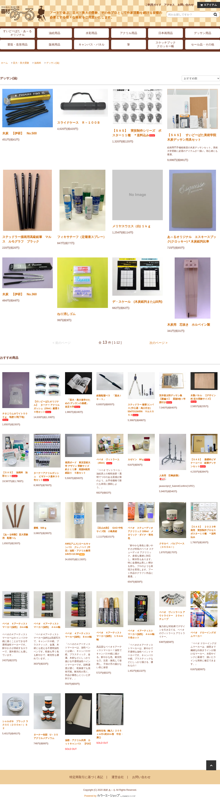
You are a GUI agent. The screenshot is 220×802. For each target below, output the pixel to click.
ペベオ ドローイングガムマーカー (203, 634)
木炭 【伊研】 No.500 (19, 133)
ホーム (4, 63)
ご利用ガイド (153, 4)
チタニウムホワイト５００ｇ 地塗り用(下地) (15, 416)
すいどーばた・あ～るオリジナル (17, 32)
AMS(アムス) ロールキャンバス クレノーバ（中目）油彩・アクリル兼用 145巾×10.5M (78, 548)
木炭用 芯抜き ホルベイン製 (188, 324)
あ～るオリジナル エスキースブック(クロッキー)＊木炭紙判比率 (191, 239)
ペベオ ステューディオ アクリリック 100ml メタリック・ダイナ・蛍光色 (140, 533)
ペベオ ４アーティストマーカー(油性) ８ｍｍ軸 (78, 635)
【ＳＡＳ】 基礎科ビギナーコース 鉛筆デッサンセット (203, 463)
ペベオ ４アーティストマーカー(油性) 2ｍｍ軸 (15, 625)
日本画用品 (165, 33)
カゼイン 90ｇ (139, 459)
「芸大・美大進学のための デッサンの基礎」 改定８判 (78, 403)
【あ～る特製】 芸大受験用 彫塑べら (15, 536)
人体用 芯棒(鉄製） (170, 477)
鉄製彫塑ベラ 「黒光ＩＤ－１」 (109, 397)
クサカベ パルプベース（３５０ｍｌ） (171, 545)
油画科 (37, 63)
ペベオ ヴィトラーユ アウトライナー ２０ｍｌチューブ (172, 615)
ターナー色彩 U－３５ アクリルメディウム (47, 736)
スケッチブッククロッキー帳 (166, 44)
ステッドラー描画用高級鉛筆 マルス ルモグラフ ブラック (26, 239)
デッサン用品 (202, 33)
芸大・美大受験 (21, 63)
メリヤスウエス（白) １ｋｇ (131, 226)
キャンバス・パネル (91, 44)
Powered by (110, 796)
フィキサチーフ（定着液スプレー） (81, 237)
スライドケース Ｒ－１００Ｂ (78, 122)
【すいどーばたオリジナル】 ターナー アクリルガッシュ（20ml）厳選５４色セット (46, 406)
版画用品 (54, 44)
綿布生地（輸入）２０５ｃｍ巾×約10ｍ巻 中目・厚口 (109, 734)
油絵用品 (54, 33)
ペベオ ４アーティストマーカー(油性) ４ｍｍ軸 (47, 625)
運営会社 (118, 777)
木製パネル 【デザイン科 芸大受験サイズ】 (203, 398)
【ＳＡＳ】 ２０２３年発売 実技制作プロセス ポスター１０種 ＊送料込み (204, 531)
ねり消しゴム (66, 314)
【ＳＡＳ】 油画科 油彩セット (15, 474)
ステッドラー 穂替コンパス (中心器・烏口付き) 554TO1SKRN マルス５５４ (141, 409)
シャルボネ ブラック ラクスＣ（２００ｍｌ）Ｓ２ (15, 725)
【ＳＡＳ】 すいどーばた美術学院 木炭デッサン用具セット (192, 137)
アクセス (169, 4)
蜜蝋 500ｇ (40, 528)
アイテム (208, 4)
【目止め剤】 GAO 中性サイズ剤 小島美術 (109, 530)
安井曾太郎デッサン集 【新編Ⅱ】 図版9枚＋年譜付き (172, 399)
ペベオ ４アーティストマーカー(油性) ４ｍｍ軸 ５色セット (141, 634)
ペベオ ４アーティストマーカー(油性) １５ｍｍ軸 (109, 636)
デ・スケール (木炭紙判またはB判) (137, 301)
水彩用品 (91, 33)
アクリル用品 (128, 33)
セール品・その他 (202, 44)
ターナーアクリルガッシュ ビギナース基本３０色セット (46, 476)
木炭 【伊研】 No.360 (19, 294)
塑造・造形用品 (17, 44)
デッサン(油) (52, 63)
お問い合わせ (186, 4)
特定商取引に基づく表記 (86, 777)
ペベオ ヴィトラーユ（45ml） (107, 461)
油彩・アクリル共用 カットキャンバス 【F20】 (78, 742)
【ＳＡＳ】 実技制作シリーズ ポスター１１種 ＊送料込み (136, 133)
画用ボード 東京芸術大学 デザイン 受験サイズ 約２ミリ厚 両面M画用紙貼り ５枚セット (78, 467)
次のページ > (158, 342)
